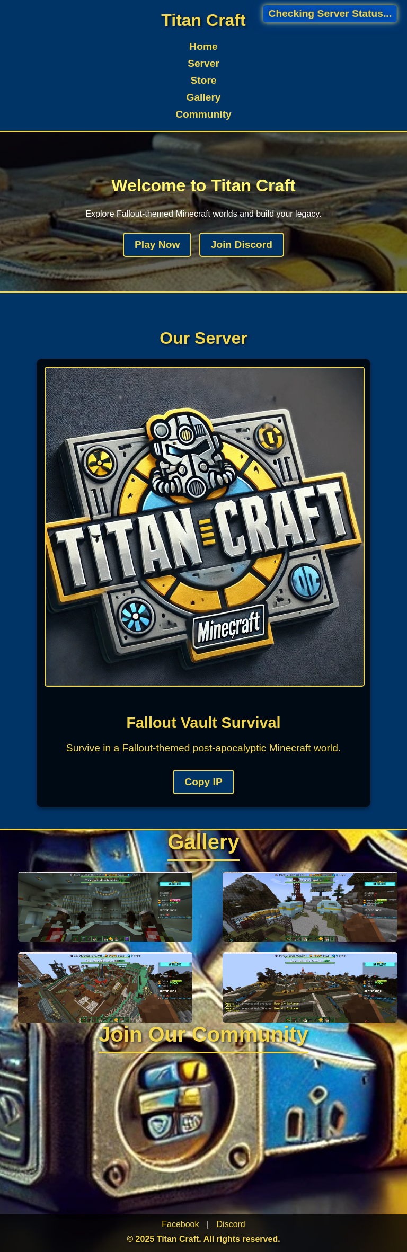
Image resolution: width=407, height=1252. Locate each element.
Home (203, 46)
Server (203, 63)
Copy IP (203, 781)
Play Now (157, 244)
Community (203, 114)
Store (203, 80)
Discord (231, 1224)
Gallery (203, 97)
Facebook (180, 1224)
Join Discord (241, 244)
